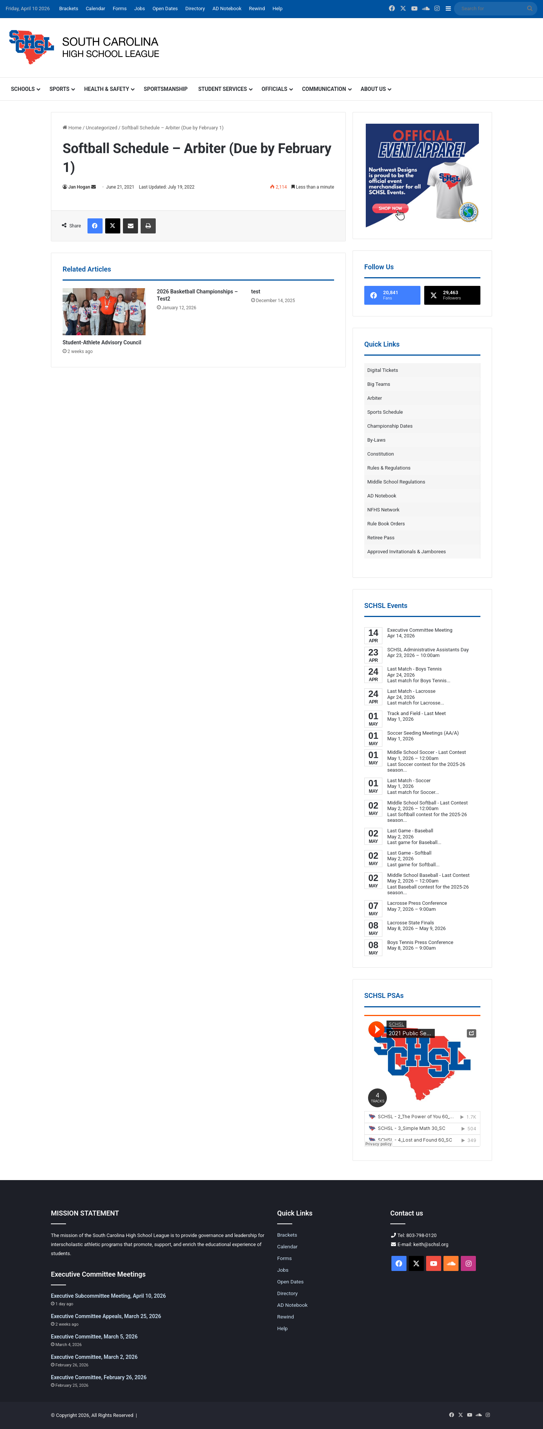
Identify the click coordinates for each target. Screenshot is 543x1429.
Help (278, 8)
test (255, 292)
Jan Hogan (79, 187)
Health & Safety (106, 89)
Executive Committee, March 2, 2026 (94, 1357)
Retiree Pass (380, 537)
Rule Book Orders (386, 523)
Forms (120, 8)
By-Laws (376, 440)
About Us (373, 89)
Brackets (68, 8)
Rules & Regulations (389, 468)
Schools (23, 89)
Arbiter (374, 398)
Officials (274, 89)
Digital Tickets (382, 370)
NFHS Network (383, 510)
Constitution (380, 454)
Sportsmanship (165, 89)
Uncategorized (101, 127)
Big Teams (378, 384)
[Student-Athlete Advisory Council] (104, 311)
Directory (195, 8)
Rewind (257, 8)
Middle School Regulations (396, 482)
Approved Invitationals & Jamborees (406, 551)
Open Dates (165, 8)
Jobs (139, 8)
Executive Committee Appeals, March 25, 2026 (106, 1316)
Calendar (95, 8)
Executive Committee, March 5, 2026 (94, 1337)
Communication (324, 89)
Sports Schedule (385, 412)
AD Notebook (226, 8)
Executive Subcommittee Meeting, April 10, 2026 (108, 1296)
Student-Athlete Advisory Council (102, 342)
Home (72, 127)
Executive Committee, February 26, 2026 (99, 1377)
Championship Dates (390, 426)
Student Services (222, 89)
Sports (59, 89)
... (448, 680)
